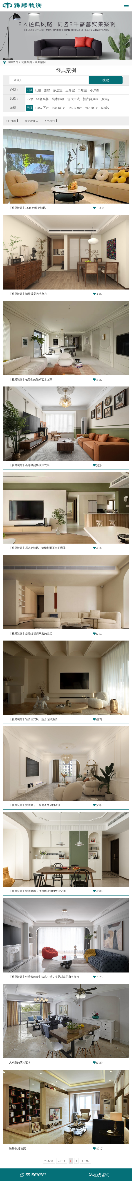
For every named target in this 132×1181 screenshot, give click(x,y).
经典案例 (40, 62)
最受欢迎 (31, 121)
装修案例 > (27, 62)
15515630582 (33, 1175)
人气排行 (51, 121)
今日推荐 (12, 121)
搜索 (106, 80)
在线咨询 (99, 1175)
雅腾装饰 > (13, 62)
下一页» (85, 1161)
